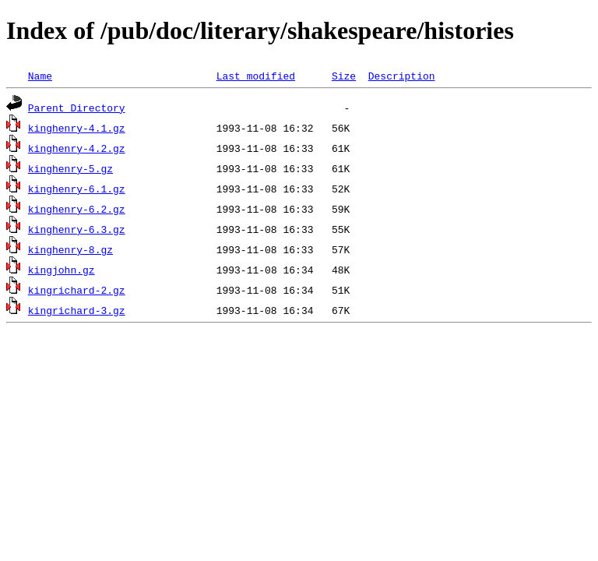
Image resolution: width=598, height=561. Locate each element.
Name (40, 76)
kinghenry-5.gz (70, 168)
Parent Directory (76, 108)
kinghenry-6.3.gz (76, 229)
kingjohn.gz (61, 270)
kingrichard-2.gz (76, 290)
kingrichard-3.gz (76, 310)
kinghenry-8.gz (70, 249)
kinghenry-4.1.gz (76, 128)
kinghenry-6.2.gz (76, 209)
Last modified (255, 76)
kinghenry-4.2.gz (76, 148)
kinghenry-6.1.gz (76, 189)
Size (344, 76)
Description (401, 76)
